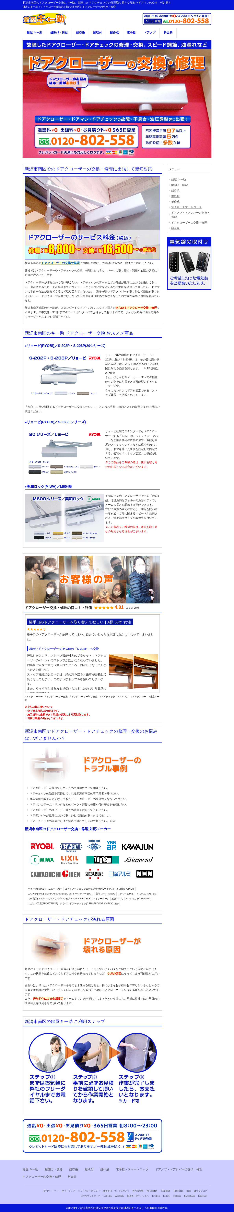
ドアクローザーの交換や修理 (60, 263)
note (189, 1191)
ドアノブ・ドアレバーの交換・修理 (190, 214)
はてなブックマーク (90, 1196)
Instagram (165, 1191)
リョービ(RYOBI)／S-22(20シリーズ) (56, 422)
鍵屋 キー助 (34, 32)
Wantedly (119, 1196)
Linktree (156, 1196)
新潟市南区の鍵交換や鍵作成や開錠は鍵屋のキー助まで (112, 1207)
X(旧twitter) (152, 1191)
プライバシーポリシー (89, 1191)
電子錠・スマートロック (186, 207)
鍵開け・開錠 (59, 32)
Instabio (177, 1196)
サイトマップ (68, 1191)
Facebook (178, 1191)
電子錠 (131, 32)
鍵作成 (114, 32)
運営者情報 (138, 1191)
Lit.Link (166, 1196)
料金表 (168, 32)
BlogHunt (202, 1196)
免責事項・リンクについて (116, 1191)
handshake (189, 1196)
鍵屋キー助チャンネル (138, 1196)
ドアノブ (150, 32)
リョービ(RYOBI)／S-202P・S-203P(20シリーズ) (66, 346)
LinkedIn (107, 1196)
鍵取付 (97, 32)
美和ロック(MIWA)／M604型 (49, 487)
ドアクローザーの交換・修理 (189, 222)
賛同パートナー (51, 1191)
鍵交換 (80, 32)
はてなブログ (200, 1191)
